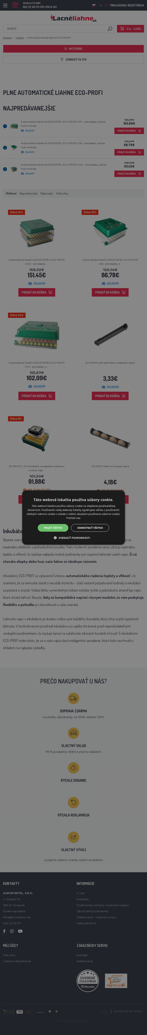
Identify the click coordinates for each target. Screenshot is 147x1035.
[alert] (73, 517)
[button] (73, 538)
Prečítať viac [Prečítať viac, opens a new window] (73, 518)
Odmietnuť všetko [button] (90, 527)
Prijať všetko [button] (53, 527)
